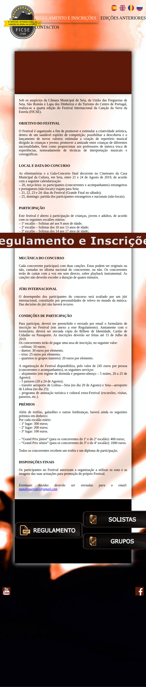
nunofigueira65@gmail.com (38, 489)
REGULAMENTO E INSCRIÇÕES (65, 17)
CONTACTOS (46, 27)
